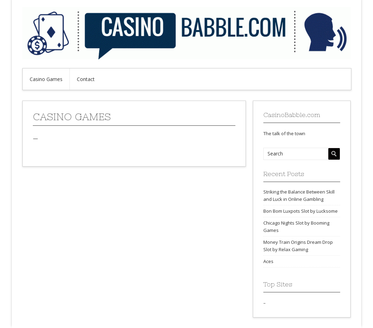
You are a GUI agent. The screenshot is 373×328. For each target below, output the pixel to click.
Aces (268, 261)
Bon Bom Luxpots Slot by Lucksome (300, 211)
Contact (86, 79)
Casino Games (46, 79)
